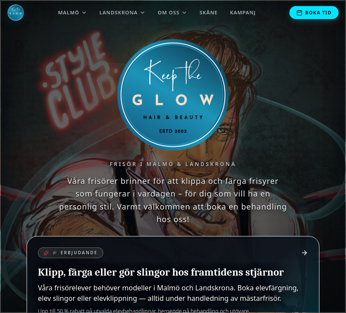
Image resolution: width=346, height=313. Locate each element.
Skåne (209, 12)
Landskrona (122, 12)
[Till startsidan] (15, 12)
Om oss (172, 12)
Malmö (72, 12)
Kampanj (243, 12)
